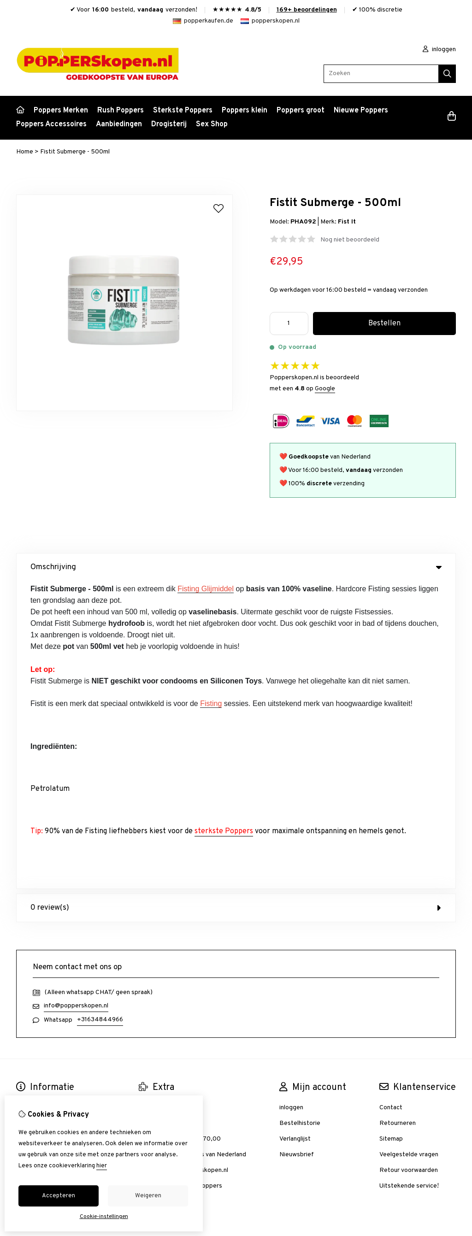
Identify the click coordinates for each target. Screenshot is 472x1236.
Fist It (347, 222)
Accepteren (58, 1196)
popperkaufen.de (203, 21)
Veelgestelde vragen (408, 847)
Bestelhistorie (299, 816)
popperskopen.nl (270, 21)
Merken (149, 800)
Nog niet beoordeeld (349, 240)
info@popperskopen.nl (76, 698)
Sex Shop (212, 124)
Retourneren (397, 816)
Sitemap (391, 832)
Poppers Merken (61, 110)
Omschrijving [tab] (236, 567)
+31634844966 (100, 712)
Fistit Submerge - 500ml (75, 152)
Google (325, 389)
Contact (390, 800)
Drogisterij (169, 124)
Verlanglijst (295, 832)
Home (24, 152)
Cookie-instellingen (104, 1216)
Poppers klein (244, 110)
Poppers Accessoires (51, 124)
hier (101, 1166)
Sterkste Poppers (182, 110)
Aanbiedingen (119, 124)
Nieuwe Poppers (361, 110)
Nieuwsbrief (296, 847)
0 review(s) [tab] (236, 600)
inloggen (439, 49)
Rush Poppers (120, 110)
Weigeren (148, 1196)
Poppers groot (300, 110)
